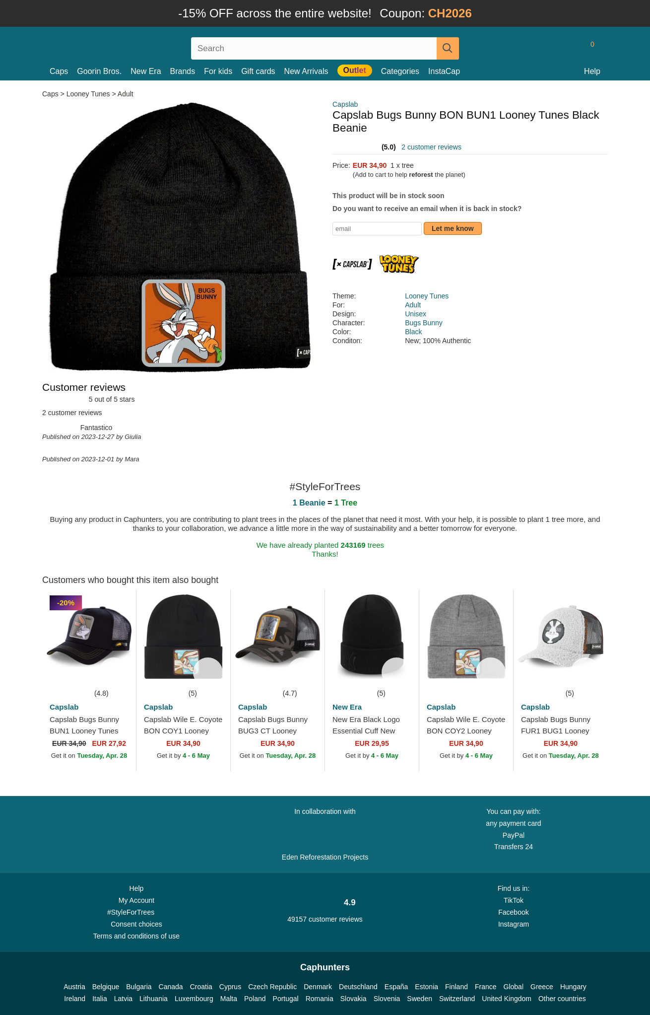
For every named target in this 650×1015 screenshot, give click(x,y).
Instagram (513, 924)
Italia (99, 999)
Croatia (201, 987)
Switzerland (457, 999)
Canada (171, 987)
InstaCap (444, 71)
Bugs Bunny (424, 323)
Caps (59, 71)
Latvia (123, 999)
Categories (400, 71)
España (396, 987)
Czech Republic (272, 987)
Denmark (318, 987)
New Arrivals (306, 71)
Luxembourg (194, 999)
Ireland (74, 999)
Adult (125, 94)
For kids (218, 71)
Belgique (106, 987)
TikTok (513, 900)
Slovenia (387, 999)
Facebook (513, 912)
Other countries (562, 999)
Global (513, 987)
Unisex (415, 314)
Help (592, 71)
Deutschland (358, 987)
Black (413, 332)
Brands (182, 71)
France (486, 987)
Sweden (419, 999)
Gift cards (258, 71)
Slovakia (353, 999)
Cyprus (230, 987)
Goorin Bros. (99, 71)
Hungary (573, 987)
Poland (255, 999)
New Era (145, 71)
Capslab (345, 104)
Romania (319, 999)
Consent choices (136, 924)
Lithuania (153, 999)
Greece (541, 987)
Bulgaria (138, 987)
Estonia (426, 987)
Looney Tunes (88, 94)
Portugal (286, 999)
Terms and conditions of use (136, 936)
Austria (74, 987)
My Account (136, 900)
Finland (456, 987)
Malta (228, 999)
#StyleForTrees (136, 911)
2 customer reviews (431, 147)
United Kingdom (506, 999)
